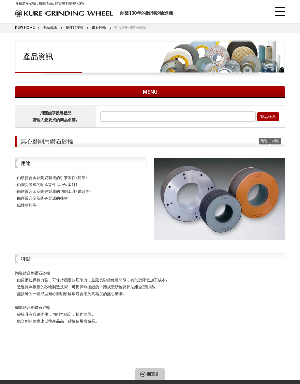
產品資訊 (38, 56)
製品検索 (268, 116)
